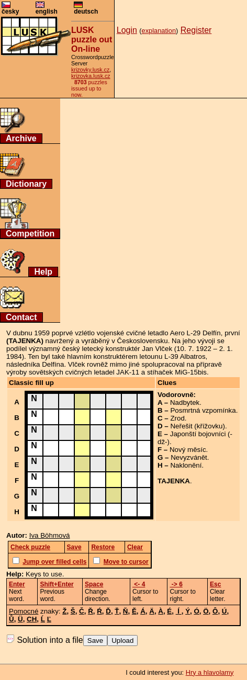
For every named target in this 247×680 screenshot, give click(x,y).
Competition (30, 233)
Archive (21, 138)
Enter (17, 584)
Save (95, 640)
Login (127, 30)
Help (43, 271)
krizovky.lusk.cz (90, 69)
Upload (122, 640)
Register (196, 30)
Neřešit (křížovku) (197, 426)
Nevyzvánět (189, 457)
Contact (21, 317)
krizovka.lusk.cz (90, 76)
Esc (215, 584)
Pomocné (23, 611)
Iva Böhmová (49, 535)
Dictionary (26, 183)
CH (32, 619)
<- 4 (138, 584)
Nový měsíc (188, 450)
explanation (159, 31)
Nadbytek (184, 402)
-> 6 (176, 584)
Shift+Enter (56, 584)
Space (94, 584)
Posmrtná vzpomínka (202, 410)
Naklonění (185, 465)
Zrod (177, 418)
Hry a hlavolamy (210, 672)
